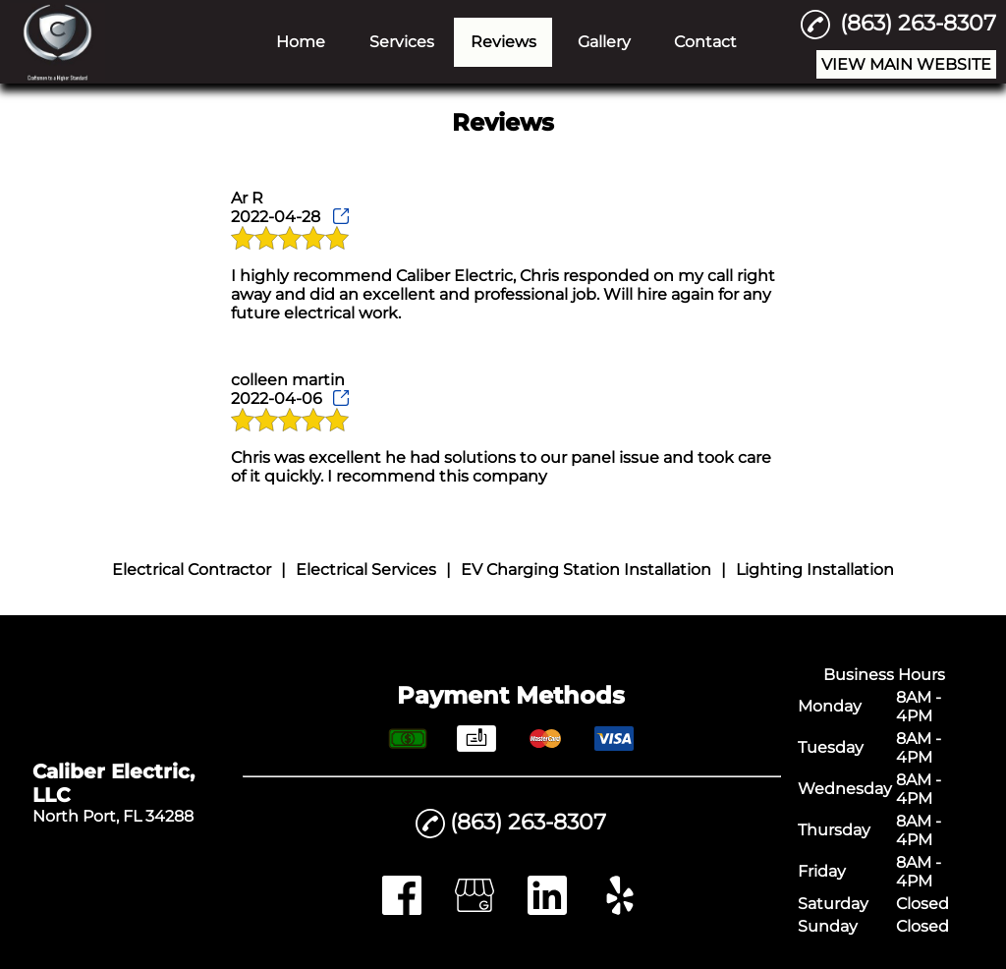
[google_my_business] (474, 909)
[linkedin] (547, 909)
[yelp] (620, 909)
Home (300, 41)
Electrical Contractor (191, 569)
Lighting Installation (815, 569)
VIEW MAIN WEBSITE (906, 64)
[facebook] (401, 909)
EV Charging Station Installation (586, 569)
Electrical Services (366, 569)
